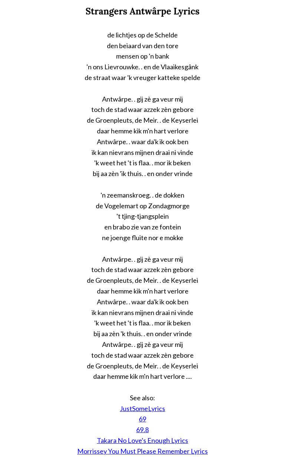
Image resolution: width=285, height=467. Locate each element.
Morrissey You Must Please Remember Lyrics (142, 451)
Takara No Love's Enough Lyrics (142, 440)
